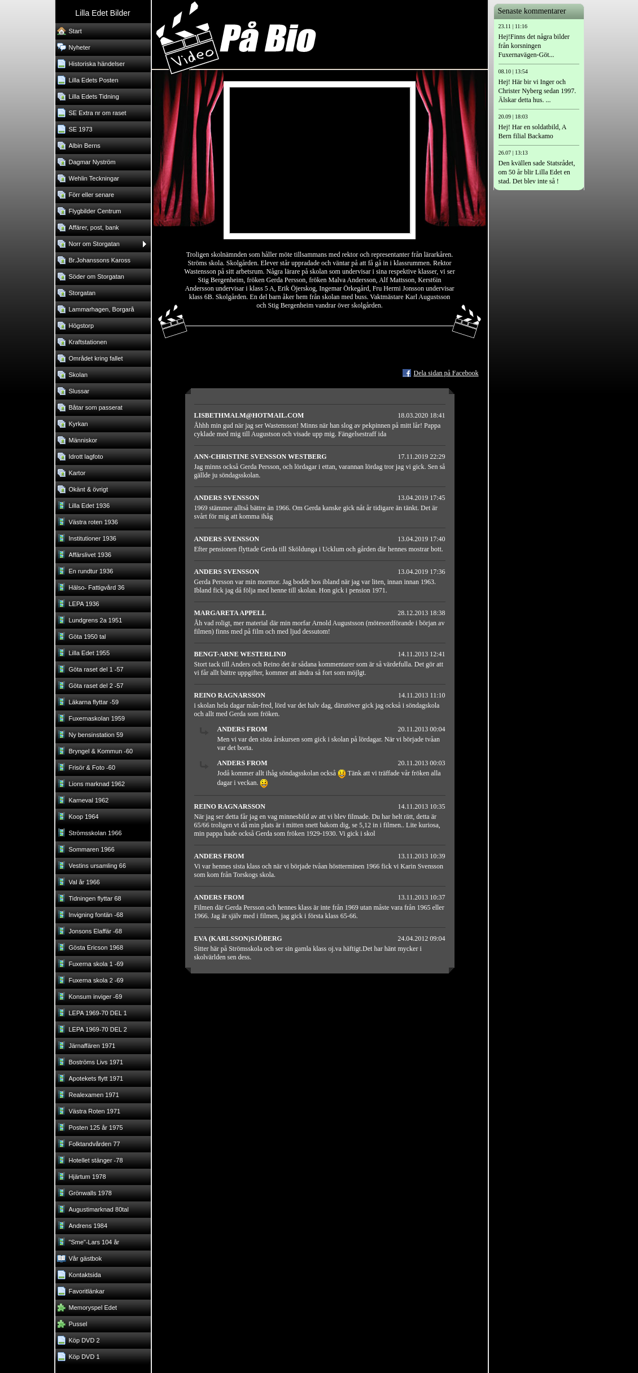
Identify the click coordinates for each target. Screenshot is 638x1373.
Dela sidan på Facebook (446, 373)
